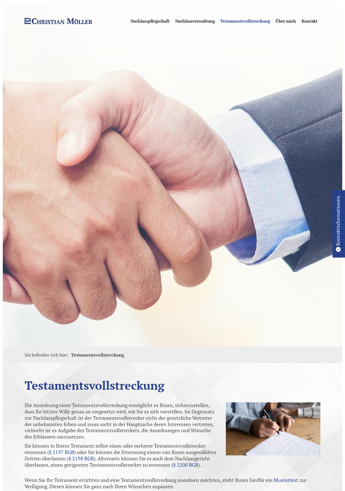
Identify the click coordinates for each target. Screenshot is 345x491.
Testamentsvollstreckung (245, 21)
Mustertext (286, 480)
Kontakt (310, 21)
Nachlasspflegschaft (150, 21)
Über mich (286, 21)
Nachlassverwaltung (195, 21)
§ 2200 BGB (185, 465)
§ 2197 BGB (61, 452)
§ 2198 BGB (81, 458)
